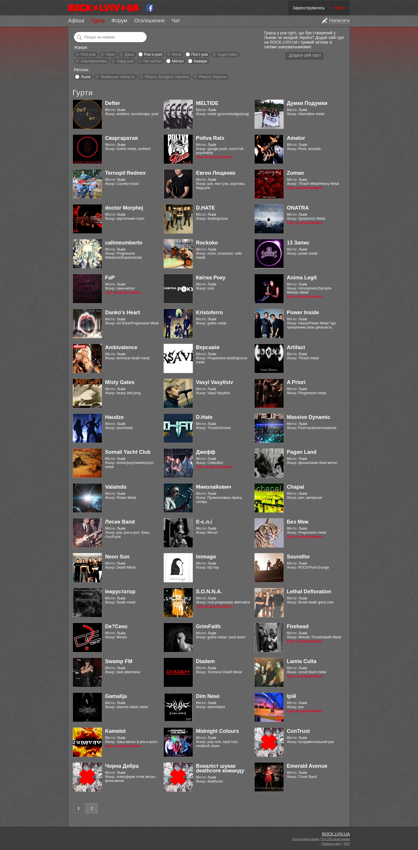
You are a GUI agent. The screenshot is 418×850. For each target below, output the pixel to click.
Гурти (97, 21)
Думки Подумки (307, 103)
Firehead (298, 626)
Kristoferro (209, 312)
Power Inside (303, 312)
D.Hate (204, 417)
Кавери (200, 61)
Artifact (296, 347)
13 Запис (298, 243)
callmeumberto (123, 243)
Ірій (291, 696)
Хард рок (125, 61)
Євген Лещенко (215, 173)
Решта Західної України (167, 76)
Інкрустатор (120, 591)
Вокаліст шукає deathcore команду (220, 768)
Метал (178, 61)
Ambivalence (121, 347)
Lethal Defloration (309, 591)
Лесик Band (120, 522)
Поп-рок (88, 54)
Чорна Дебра (121, 766)
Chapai (295, 487)
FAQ (347, 843)
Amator (296, 138)
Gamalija (116, 696)
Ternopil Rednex (125, 173)
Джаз (129, 54)
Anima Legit (302, 278)
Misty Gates (119, 382)
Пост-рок (199, 54)
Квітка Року (210, 278)
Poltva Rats (210, 138)
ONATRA (298, 208)
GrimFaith (208, 626)
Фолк (176, 54)
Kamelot (115, 731)
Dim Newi (207, 696)
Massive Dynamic (308, 417)
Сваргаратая (121, 138)
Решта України (212, 76)
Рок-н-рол (153, 54)
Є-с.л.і (204, 522)
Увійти (339, 8)
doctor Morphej (124, 208)
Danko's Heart (122, 312)
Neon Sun (117, 557)
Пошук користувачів (305, 839)
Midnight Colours (217, 731)
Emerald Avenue (307, 766)
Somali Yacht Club (128, 452)
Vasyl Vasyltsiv (214, 382)
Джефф (205, 452)
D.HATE (205, 208)
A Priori (296, 382)
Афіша (76, 21)
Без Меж (297, 522)
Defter (112, 103)
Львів (86, 76)
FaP (110, 278)
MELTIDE (207, 103)
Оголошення (149, 21)
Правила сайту (332, 843)
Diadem (205, 661)
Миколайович (213, 487)
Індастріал (227, 54)
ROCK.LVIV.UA (336, 834)
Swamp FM (118, 661)
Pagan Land (301, 452)
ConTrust (298, 731)
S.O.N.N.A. (209, 591)
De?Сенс (116, 626)
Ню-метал (152, 61)
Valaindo (116, 487)
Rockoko (207, 243)
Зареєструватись (309, 8)
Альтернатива (94, 61)
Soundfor (298, 557)
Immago (206, 557)
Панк (110, 54)
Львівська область (117, 76)
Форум (119, 21)
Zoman (295, 173)
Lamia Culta (301, 661)
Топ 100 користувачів (335, 839)
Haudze (114, 417)
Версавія (207, 347)
